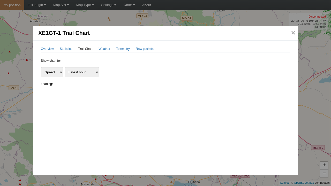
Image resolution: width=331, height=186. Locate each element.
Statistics (66, 49)
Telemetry (123, 49)
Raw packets (145, 49)
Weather (104, 49)
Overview (47, 49)
